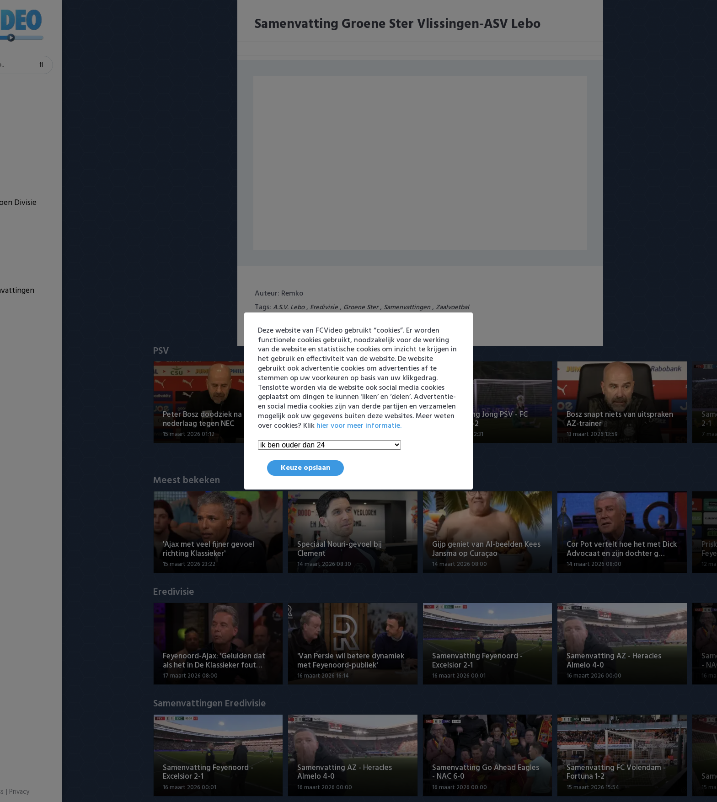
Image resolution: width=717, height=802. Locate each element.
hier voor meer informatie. (358, 426)
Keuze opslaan (305, 468)
